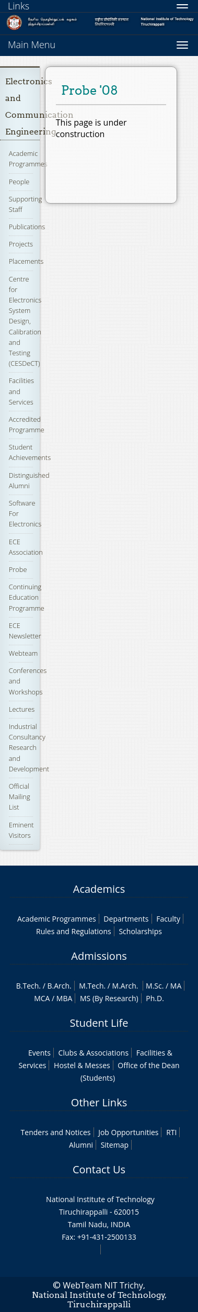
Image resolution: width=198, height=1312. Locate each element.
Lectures (21, 709)
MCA (42, 998)
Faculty (168, 919)
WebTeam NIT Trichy (103, 1285)
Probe (18, 569)
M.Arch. (125, 986)
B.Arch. (59, 986)
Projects (21, 244)
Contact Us (99, 1169)
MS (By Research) (109, 998)
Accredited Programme (26, 424)
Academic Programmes (28, 159)
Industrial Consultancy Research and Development (29, 747)
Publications (27, 226)
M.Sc (154, 986)
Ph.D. (155, 998)
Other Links (99, 1102)
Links (18, 5)
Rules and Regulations (73, 931)
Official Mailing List (19, 796)
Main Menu (31, 44)
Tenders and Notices (56, 1132)
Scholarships (140, 931)
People (19, 181)
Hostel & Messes (82, 1065)
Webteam (23, 653)
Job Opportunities (128, 1132)
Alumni (81, 1145)
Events (39, 1053)
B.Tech (27, 986)
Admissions (98, 956)
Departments (125, 919)
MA (175, 986)
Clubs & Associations (94, 1053)
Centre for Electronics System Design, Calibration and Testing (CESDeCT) (25, 321)
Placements (26, 261)
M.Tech (91, 986)
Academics (99, 889)
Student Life (99, 1023)
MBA (64, 998)
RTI (171, 1132)
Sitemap (115, 1145)
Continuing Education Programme (26, 597)
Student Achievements (30, 452)
